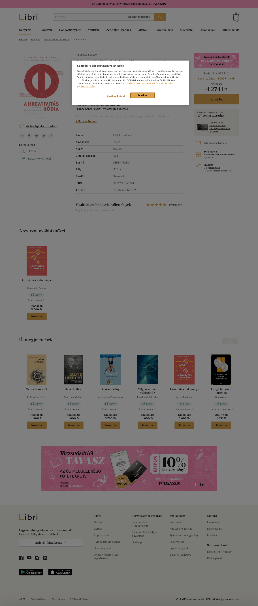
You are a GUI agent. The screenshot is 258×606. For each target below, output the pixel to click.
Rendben (142, 95)
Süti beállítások (116, 96)
